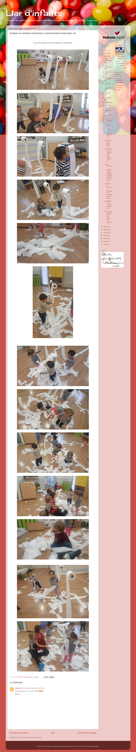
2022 (105, 50)
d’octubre (108, 72)
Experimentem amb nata (108, 143)
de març (108, 105)
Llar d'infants (34, 13)
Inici (53, 733)
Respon (17, 694)
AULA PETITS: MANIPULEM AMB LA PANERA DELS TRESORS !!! (108, 173)
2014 (105, 241)
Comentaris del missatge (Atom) (31, 737)
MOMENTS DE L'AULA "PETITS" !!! (108, 204)
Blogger (96, 746)
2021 (105, 53)
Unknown (18, 688)
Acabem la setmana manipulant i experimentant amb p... (108, 191)
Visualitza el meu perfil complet (119, 88)
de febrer (108, 110)
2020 (105, 56)
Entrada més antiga (87, 733)
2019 (105, 227)
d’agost (107, 83)
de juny (107, 93)
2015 (105, 238)
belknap (75, 746)
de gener (108, 115)
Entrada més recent (19, 733)
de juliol (108, 88)
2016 (105, 235)
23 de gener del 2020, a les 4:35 (33, 688)
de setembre (108, 77)
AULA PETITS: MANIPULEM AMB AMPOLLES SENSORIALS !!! (108, 128)
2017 (105, 232)
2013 (105, 244)
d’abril (107, 102)
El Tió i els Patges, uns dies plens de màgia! (108, 217)
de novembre (108, 66)
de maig (108, 97)
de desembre (108, 59)
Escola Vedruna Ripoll (121, 56)
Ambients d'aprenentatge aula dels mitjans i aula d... (108, 155)
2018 (105, 230)
